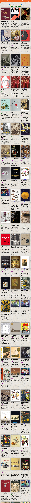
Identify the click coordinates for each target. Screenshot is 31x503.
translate (28, 1)
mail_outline (12, 1)
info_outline (18, 1)
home (2, 1)
